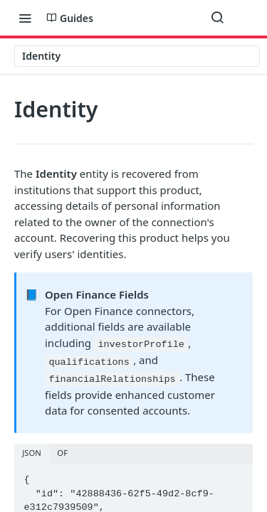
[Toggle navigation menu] (25, 17)
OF (62, 452)
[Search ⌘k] (217, 17)
